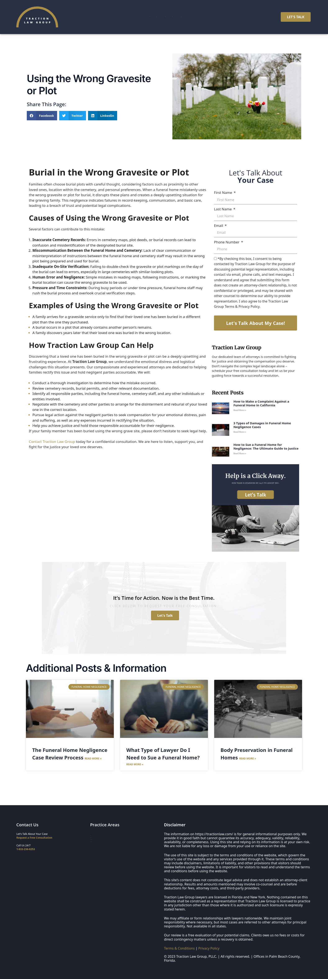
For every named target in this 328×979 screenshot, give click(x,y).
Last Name (223, 209)
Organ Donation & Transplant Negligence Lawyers (120, 858)
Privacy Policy (208, 948)
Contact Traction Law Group (52, 441)
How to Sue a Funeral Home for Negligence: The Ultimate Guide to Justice (266, 446)
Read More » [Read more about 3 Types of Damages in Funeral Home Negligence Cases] (239, 432)
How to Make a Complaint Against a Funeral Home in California (261, 403)
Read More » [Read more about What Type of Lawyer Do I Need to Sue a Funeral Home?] (134, 764)
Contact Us (218, 17)
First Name (223, 192)
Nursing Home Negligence (106, 841)
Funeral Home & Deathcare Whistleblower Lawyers (120, 852)
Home (109, 17)
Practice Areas (134, 17)
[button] (42, 115)
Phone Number (227, 242)
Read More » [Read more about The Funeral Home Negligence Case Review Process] (93, 758)
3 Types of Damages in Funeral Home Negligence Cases (262, 425)
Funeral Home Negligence (105, 846)
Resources (192, 17)
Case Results (165, 17)
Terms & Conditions (179, 948)
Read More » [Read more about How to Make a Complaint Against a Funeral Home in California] (239, 410)
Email (219, 225)
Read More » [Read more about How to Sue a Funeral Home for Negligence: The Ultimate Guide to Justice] (239, 453)
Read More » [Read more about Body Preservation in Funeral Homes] (247, 758)
